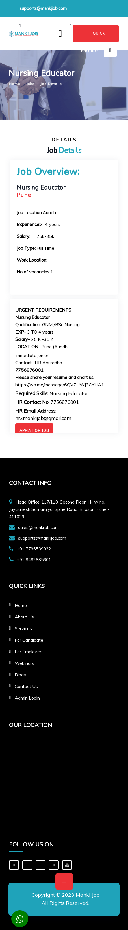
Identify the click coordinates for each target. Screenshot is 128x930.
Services (23, 628)
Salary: (23, 236)
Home (21, 605)
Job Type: (26, 248)
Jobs (30, 84)
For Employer (28, 651)
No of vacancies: (33, 272)
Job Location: (30, 212)
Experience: (28, 224)
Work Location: (32, 260)
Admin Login (27, 698)
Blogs (20, 675)
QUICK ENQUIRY (93, 36)
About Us (24, 617)
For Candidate (29, 640)
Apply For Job (34, 430)
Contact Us (26, 686)
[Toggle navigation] (60, 33)
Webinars (24, 663)
